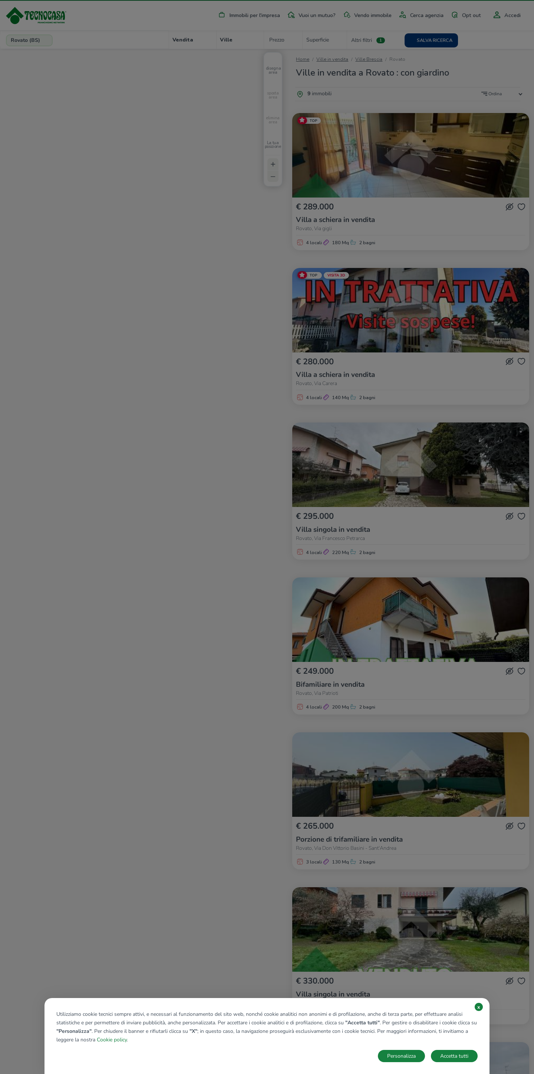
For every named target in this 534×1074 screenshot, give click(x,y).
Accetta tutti (454, 1056)
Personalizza (401, 1056)
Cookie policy (112, 1039)
